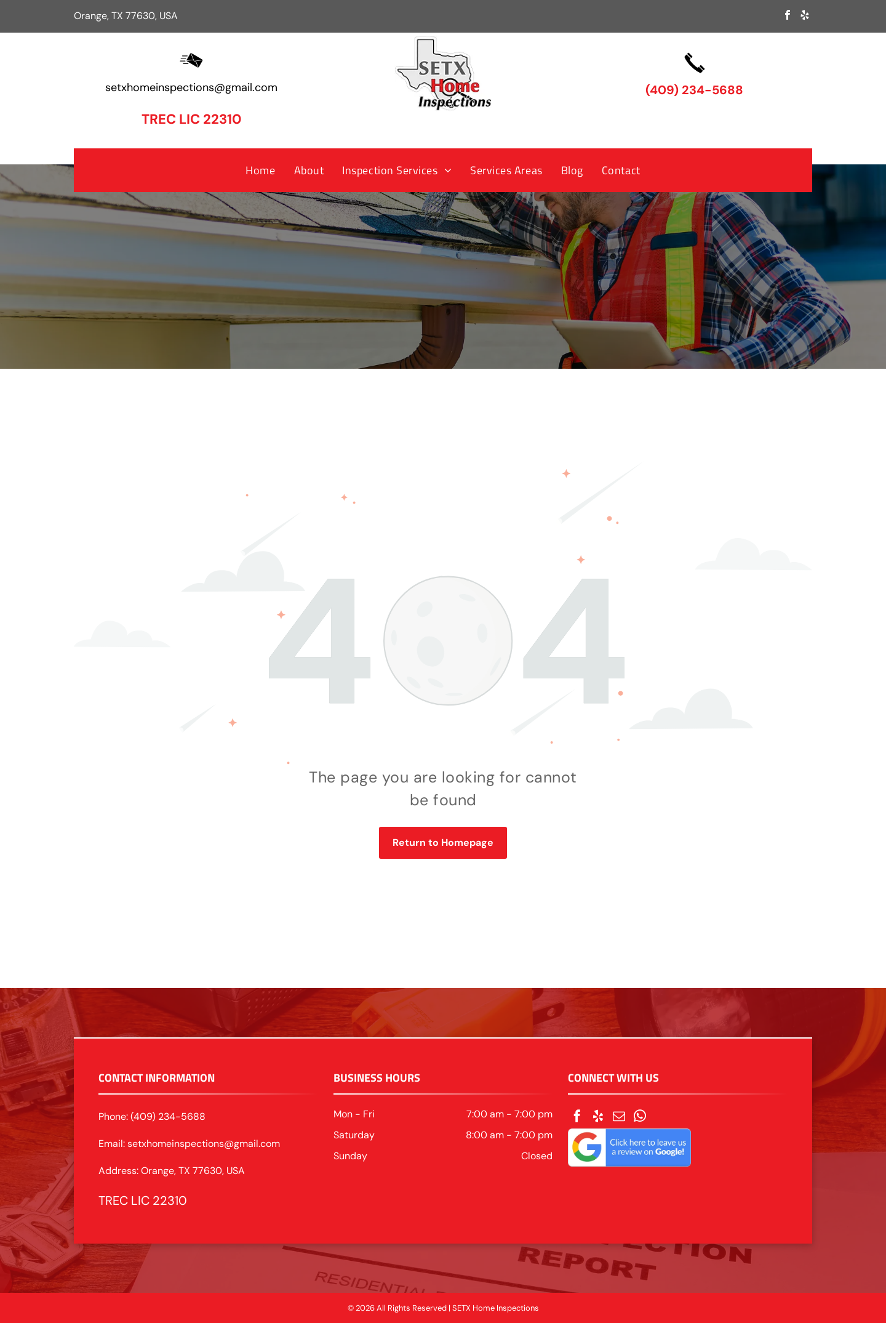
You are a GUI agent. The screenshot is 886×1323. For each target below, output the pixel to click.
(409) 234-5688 (694, 90)
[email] (619, 1117)
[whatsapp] (640, 1117)
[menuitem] (260, 170)
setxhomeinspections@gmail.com (191, 87)
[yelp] (804, 16)
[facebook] (787, 16)
